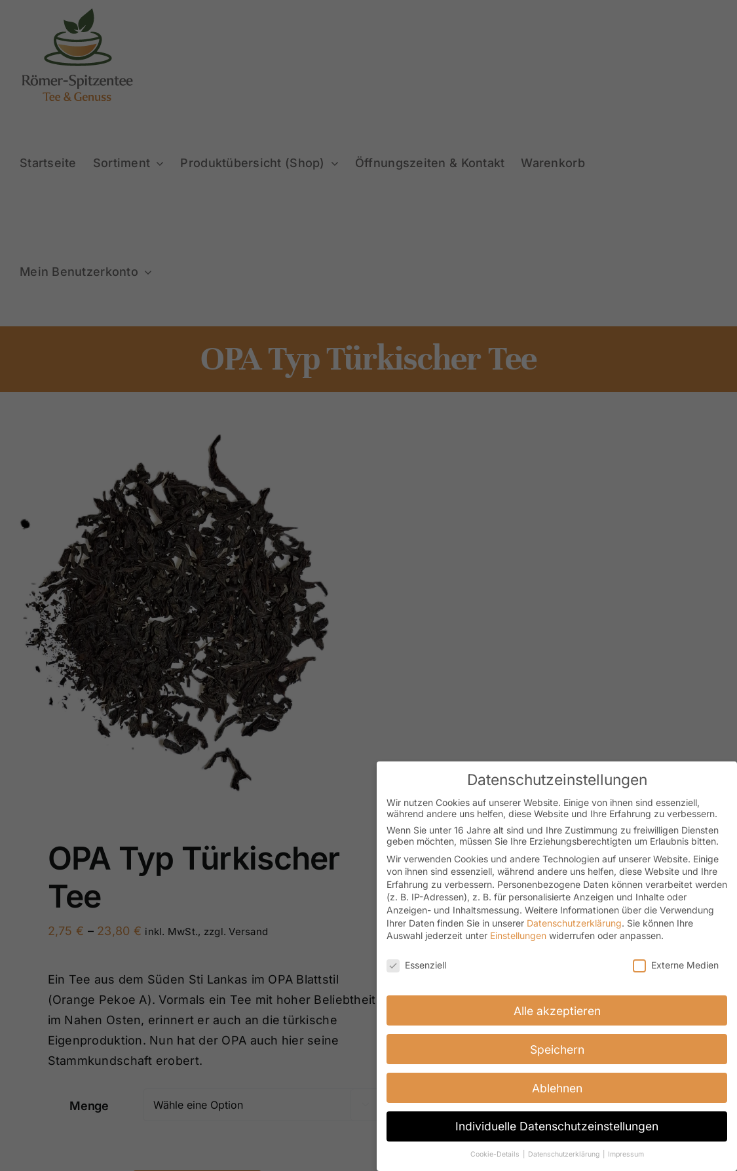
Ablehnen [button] (557, 1088)
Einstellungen (518, 935)
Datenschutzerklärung (574, 923)
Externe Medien (676, 964)
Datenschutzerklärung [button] (564, 1154)
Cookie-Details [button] (495, 1154)
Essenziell (416, 964)
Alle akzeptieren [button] (557, 1011)
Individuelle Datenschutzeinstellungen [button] (556, 1126)
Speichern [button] (557, 1049)
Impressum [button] (626, 1154)
